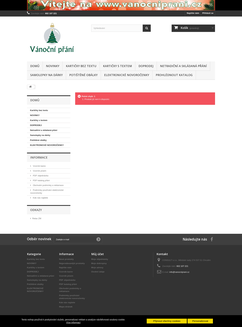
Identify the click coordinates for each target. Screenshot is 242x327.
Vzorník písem (39, 171)
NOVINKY (52, 66)
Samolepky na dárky (46, 75)
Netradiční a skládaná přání (183, 66)
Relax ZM (36, 218)
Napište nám (193, 13)
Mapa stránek (65, 306)
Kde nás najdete (40, 198)
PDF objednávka (40, 175)
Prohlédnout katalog (174, 75)
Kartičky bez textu (81, 66)
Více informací (73, 322)
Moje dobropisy (99, 263)
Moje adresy (97, 267)
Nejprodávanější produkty (72, 263)
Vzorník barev (39, 166)
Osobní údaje (97, 272)
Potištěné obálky (83, 75)
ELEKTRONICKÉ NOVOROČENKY (126, 75)
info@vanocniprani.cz (179, 272)
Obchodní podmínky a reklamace (47, 185)
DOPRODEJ (146, 66)
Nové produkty (66, 259)
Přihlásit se (207, 13)
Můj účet (97, 254)
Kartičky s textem (117, 66)
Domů (34, 66)
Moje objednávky (99, 259)
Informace (39, 157)
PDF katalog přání (41, 180)
